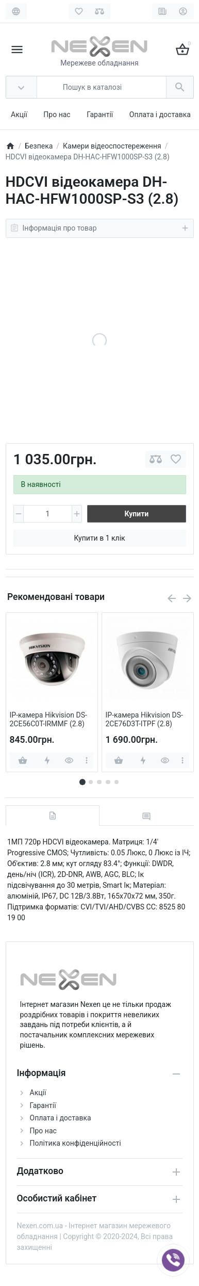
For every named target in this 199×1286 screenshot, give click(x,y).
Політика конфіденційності (75, 1143)
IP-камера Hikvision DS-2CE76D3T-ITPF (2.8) (144, 719)
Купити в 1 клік (99, 538)
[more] (86, 760)
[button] (91, 782)
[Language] (16, 11)
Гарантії (100, 114)
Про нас (56, 114)
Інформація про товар (100, 228)
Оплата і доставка (160, 114)
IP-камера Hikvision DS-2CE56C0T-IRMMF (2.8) (48, 719)
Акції (19, 114)
